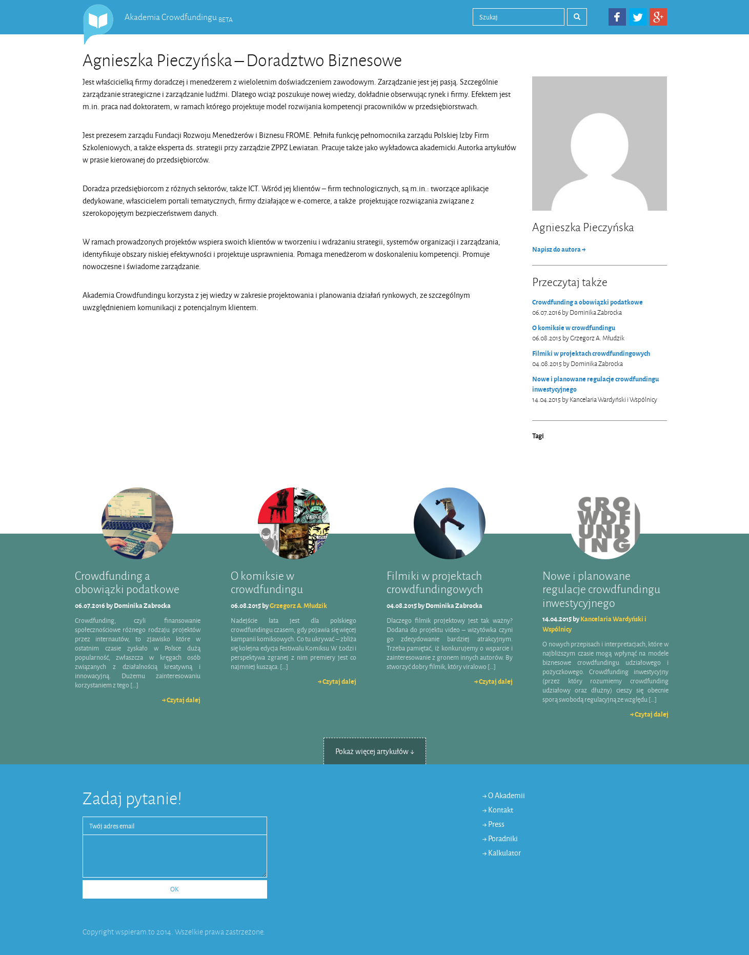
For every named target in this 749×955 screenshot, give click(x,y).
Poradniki (503, 839)
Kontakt (500, 810)
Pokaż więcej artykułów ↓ (374, 752)
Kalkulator (504, 853)
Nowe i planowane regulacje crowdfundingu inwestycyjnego (595, 384)
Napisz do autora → (558, 249)
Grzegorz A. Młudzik (298, 605)
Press (496, 824)
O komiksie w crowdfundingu (573, 327)
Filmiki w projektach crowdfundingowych (591, 353)
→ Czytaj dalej (181, 700)
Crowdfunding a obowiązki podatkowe (587, 302)
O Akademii (506, 796)
